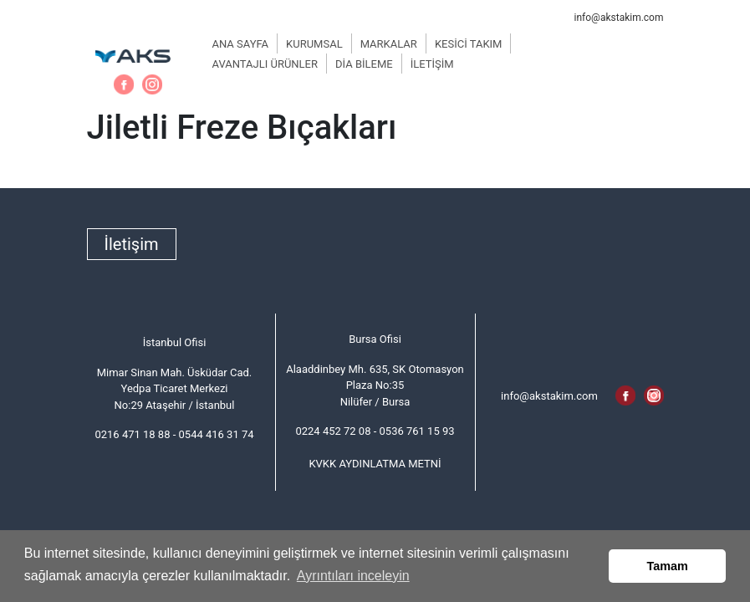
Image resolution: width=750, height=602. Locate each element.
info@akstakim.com (619, 17)
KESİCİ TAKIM (469, 44)
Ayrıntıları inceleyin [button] (353, 576)
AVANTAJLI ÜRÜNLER (265, 64)
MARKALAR (388, 44)
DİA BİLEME (364, 64)
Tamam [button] (667, 566)
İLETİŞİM (432, 64)
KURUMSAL (314, 44)
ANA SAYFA (240, 44)
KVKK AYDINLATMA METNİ (375, 463)
